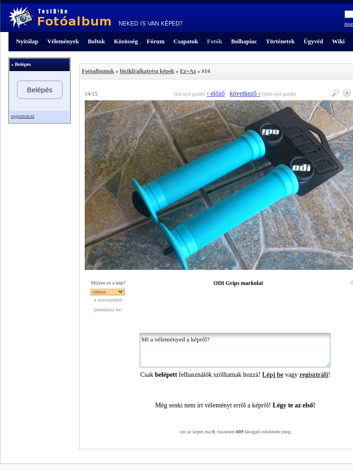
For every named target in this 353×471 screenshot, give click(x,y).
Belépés (39, 90)
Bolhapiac (244, 41)
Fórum (156, 41)
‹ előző (216, 93)
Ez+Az (188, 71)
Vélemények (63, 41)
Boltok (96, 41)
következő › (245, 93)
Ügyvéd (313, 41)
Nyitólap (27, 41)
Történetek (280, 41)
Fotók (214, 41)
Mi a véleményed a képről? (235, 350)
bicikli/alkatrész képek (147, 71)
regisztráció (22, 116)
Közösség (126, 41)
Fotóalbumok (98, 71)
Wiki (338, 41)
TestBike (95, 18)
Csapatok (186, 41)
